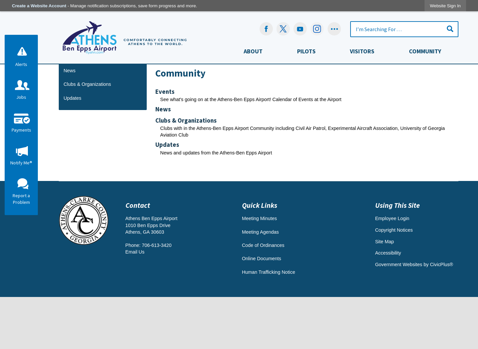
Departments (183, 104)
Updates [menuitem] (167, 197)
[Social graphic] (334, 28)
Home (161, 104)
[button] (450, 28)
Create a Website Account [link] (39, 5)
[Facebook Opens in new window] (266, 28)
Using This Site (397, 257)
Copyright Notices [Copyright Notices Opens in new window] (394, 282)
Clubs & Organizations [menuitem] (186, 172)
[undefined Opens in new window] (283, 28)
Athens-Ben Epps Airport (279, 104)
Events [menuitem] (165, 143)
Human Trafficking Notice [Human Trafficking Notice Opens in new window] (268, 324)
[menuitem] (253, 53)
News (69, 122)
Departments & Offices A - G (226, 104)
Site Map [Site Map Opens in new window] (384, 293)
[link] (445, 6)
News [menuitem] (163, 161)
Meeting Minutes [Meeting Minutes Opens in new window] (259, 270)
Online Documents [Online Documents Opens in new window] (261, 310)
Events (70, 108)
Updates (72, 150)
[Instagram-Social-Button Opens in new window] (317, 28)
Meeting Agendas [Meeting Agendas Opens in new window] (260, 284)
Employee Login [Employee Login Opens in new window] (392, 270)
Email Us (135, 304)
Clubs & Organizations (87, 136)
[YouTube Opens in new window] (300, 28)
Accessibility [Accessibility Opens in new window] (388, 305)
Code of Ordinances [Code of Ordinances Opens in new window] (263, 297)
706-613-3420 (157, 297)
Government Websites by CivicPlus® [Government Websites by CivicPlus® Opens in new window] (414, 316)
